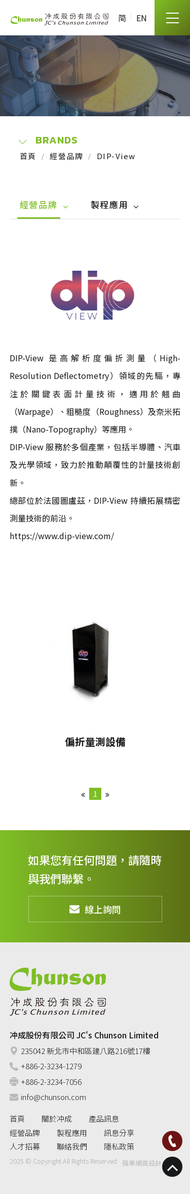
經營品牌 (66, 156)
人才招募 (25, 1146)
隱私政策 (119, 1146)
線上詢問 (95, 909)
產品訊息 (104, 1118)
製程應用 (110, 204)
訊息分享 (119, 1132)
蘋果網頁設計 (142, 1163)
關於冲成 (57, 1118)
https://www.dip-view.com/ (62, 536)
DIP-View (116, 156)
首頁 (28, 156)
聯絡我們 (72, 1146)
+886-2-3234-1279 (46, 1066)
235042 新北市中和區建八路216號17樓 (80, 1050)
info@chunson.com (48, 1096)
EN (141, 18)
